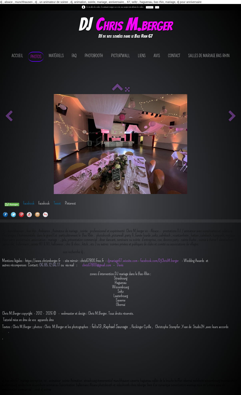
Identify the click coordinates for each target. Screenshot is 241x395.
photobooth (94, 55)
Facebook (28, 203)
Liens (142, 55)
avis (157, 55)
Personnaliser (149, 7)
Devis (119, 265)
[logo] (125, 29)
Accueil (17, 55)
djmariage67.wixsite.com (122, 260)
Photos (35, 56)
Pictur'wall (120, 55)
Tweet (57, 203)
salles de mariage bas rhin (208, 55)
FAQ (74, 55)
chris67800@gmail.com (97, 265)
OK (157, 7)
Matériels (56, 55)
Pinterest (70, 203)
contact (174, 55)
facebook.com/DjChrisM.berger (159, 260)
